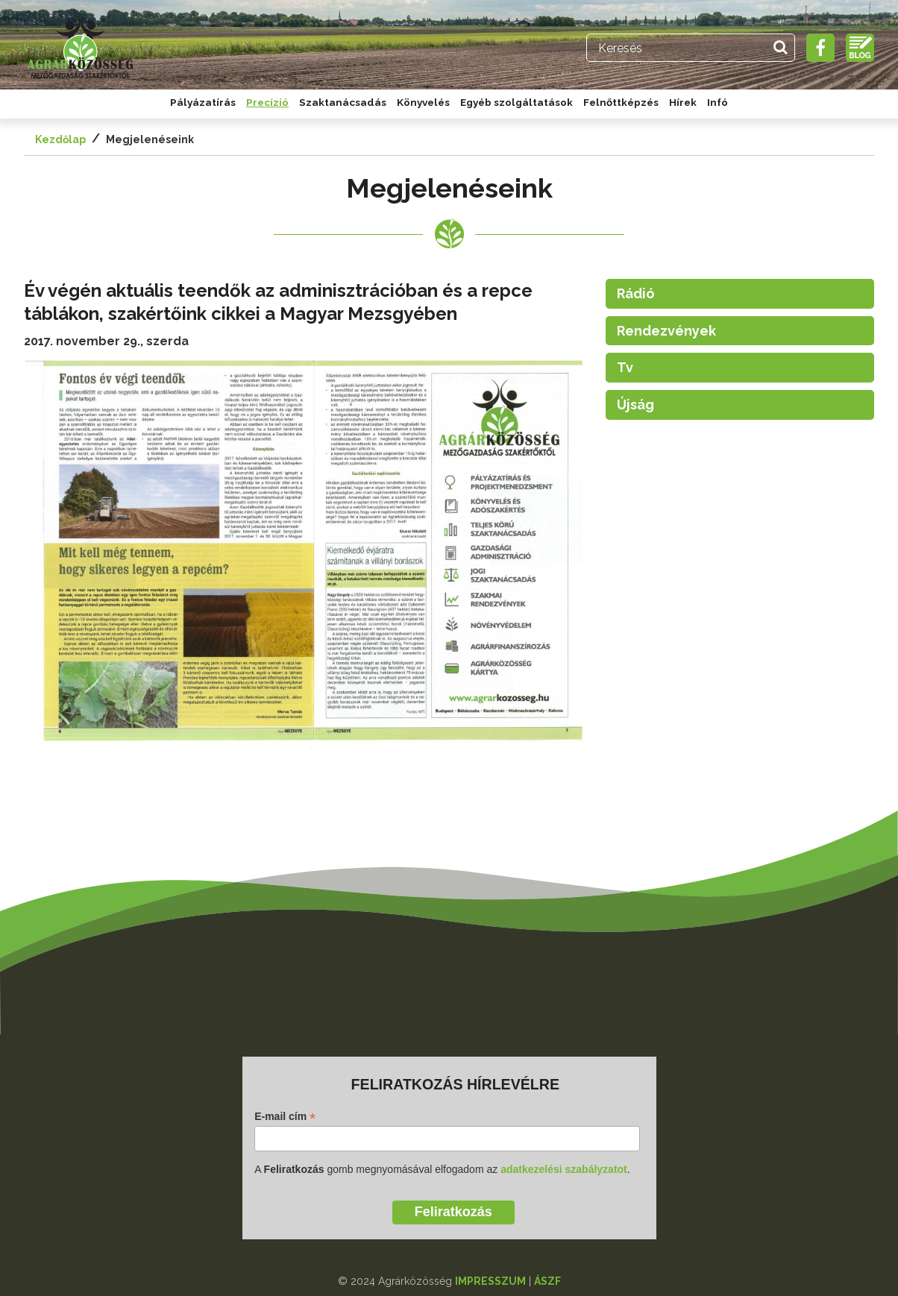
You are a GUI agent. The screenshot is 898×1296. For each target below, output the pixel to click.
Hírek (683, 102)
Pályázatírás (203, 102)
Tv (625, 367)
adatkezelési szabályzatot (563, 1169)
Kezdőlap (60, 139)
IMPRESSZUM (490, 1281)
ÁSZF (547, 1281)
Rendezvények (666, 331)
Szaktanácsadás (342, 102)
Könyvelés (423, 102)
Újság (635, 404)
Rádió (636, 293)
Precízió (267, 102)
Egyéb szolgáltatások (516, 102)
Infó (717, 102)
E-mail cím (284, 1117)
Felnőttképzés (621, 102)
